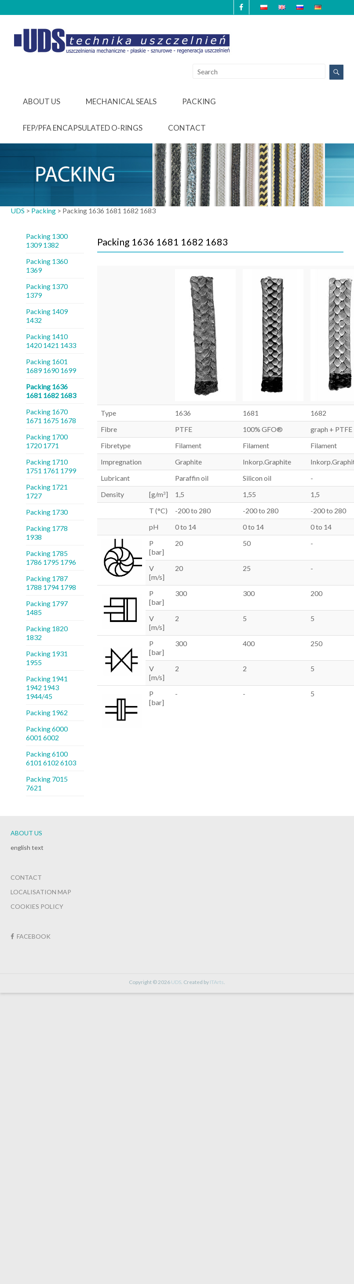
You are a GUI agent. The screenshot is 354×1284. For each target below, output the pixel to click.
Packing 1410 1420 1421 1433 (51, 340)
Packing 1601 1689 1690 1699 (51, 365)
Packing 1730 (47, 512)
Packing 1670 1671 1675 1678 (51, 415)
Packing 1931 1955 (47, 657)
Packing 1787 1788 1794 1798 (51, 582)
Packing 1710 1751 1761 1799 (51, 466)
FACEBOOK (31, 936)
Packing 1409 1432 (47, 315)
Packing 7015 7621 (47, 783)
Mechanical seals (121, 101)
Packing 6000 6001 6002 (47, 733)
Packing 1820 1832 (47, 632)
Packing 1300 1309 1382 (47, 240)
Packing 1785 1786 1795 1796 (51, 557)
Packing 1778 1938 (47, 532)
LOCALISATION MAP (41, 892)
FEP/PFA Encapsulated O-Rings (82, 127)
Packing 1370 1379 (47, 290)
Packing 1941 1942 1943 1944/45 (47, 687)
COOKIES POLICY (37, 906)
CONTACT (26, 877)
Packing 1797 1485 (47, 607)
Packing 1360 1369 (47, 265)
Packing (199, 101)
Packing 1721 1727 (47, 491)
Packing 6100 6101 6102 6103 (51, 758)
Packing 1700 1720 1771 (47, 441)
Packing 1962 (47, 712)
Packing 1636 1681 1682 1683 (51, 390)
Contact (187, 127)
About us (41, 101)
